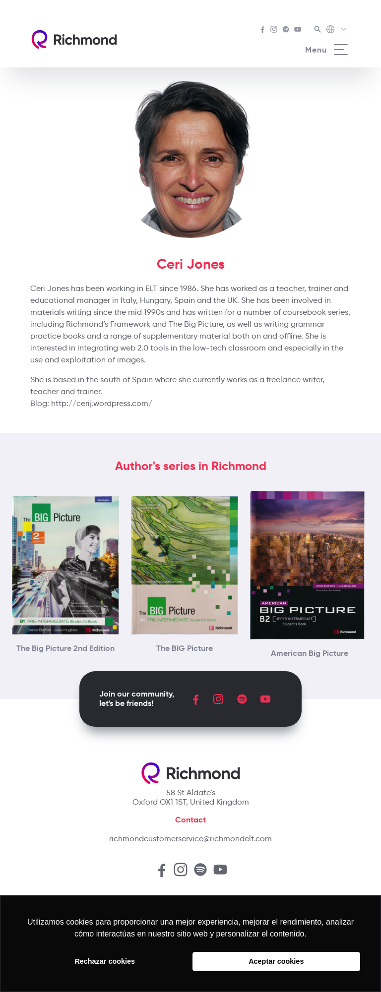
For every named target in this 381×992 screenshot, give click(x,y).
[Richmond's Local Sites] (337, 30)
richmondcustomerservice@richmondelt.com (190, 838)
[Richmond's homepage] (74, 39)
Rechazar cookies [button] (104, 961)
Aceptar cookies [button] (276, 961)
